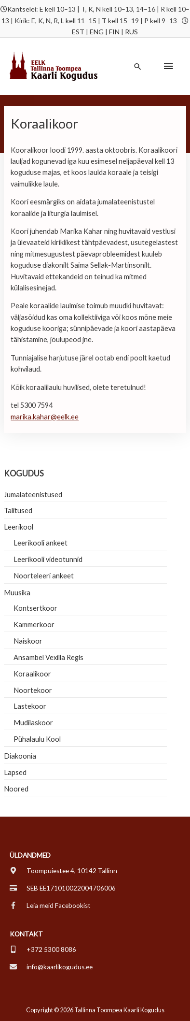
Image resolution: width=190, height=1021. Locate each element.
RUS (131, 32)
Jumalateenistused (33, 494)
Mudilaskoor (33, 723)
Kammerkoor (34, 624)
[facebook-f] (50, 905)
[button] (137, 66)
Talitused (18, 510)
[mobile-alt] (43, 949)
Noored (16, 789)
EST (78, 32)
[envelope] (51, 967)
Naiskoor (28, 641)
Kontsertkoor (35, 608)
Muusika (17, 593)
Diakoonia (20, 756)
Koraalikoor (32, 674)
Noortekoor (33, 690)
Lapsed (15, 772)
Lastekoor (30, 706)
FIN (114, 32)
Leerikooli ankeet (41, 543)
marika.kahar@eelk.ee (45, 417)
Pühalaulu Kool (37, 739)
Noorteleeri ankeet (44, 576)
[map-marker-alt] (63, 871)
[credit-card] (63, 888)
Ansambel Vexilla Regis (48, 657)
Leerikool (18, 527)
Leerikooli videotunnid (48, 559)
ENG (97, 32)
